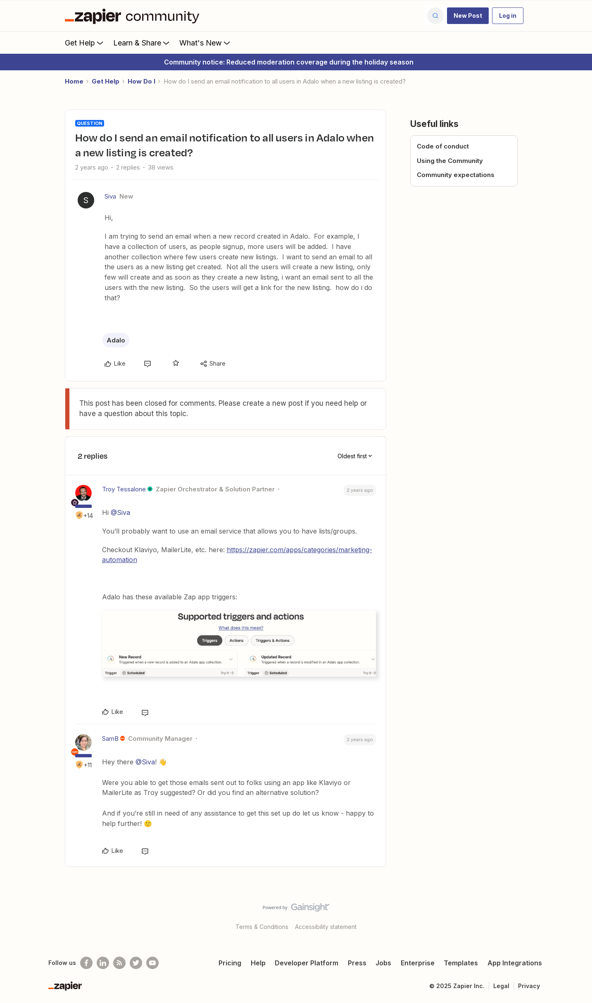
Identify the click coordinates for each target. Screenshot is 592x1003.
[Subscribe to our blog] (119, 963)
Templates (461, 963)
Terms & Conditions (261, 926)
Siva (110, 196)
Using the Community (450, 161)
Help (258, 963)
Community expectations (456, 175)
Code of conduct (443, 146)
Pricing (230, 963)
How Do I (141, 81)
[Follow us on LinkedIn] (103, 963)
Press (357, 963)
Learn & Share (142, 43)
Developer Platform (306, 963)
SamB (110, 738)
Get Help (85, 43)
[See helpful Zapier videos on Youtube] (152, 963)
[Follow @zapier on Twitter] (136, 963)
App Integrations (514, 963)
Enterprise (418, 963)
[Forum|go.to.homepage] (134, 15)
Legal (501, 985)
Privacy (529, 985)
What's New (205, 43)
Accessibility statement (326, 926)
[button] (468, 15)
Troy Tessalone (124, 489)
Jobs (383, 963)
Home (74, 81)
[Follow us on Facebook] (86, 963)
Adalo (116, 340)
